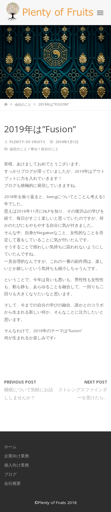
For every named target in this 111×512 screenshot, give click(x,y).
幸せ (34, 148)
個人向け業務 (16, 465)
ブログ (10, 474)
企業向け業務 (16, 456)
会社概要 (12, 483)
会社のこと (23, 104)
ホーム (10, 446)
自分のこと (50, 148)
